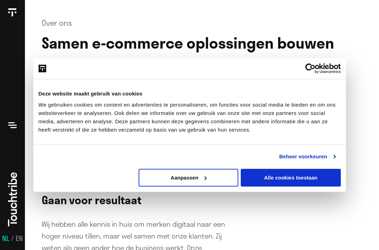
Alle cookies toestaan (290, 178)
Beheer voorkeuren (303, 156)
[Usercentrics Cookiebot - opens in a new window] (310, 68)
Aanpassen (189, 178)
